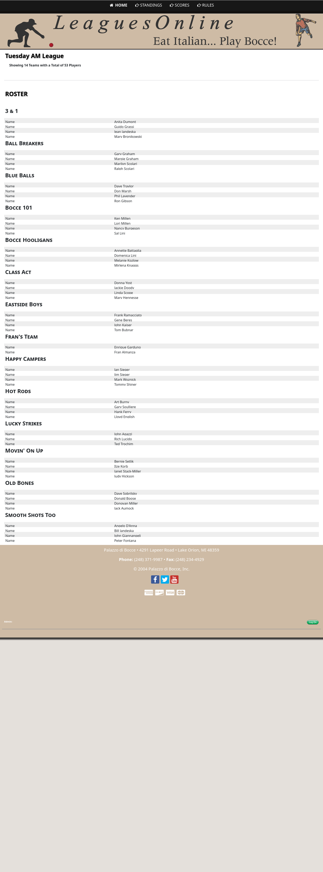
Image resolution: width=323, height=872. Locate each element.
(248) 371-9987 (148, 559)
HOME (118, 5)
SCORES (179, 5)
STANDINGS (148, 5)
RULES (205, 5)
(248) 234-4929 (190, 559)
